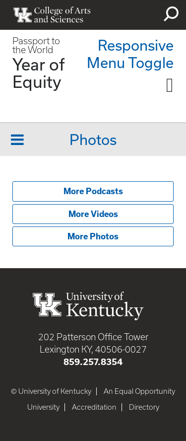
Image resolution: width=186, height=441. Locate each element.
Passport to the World (36, 45)
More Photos (93, 236)
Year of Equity (38, 73)
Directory (144, 407)
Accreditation (94, 407)
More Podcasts (93, 191)
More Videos (93, 214)
